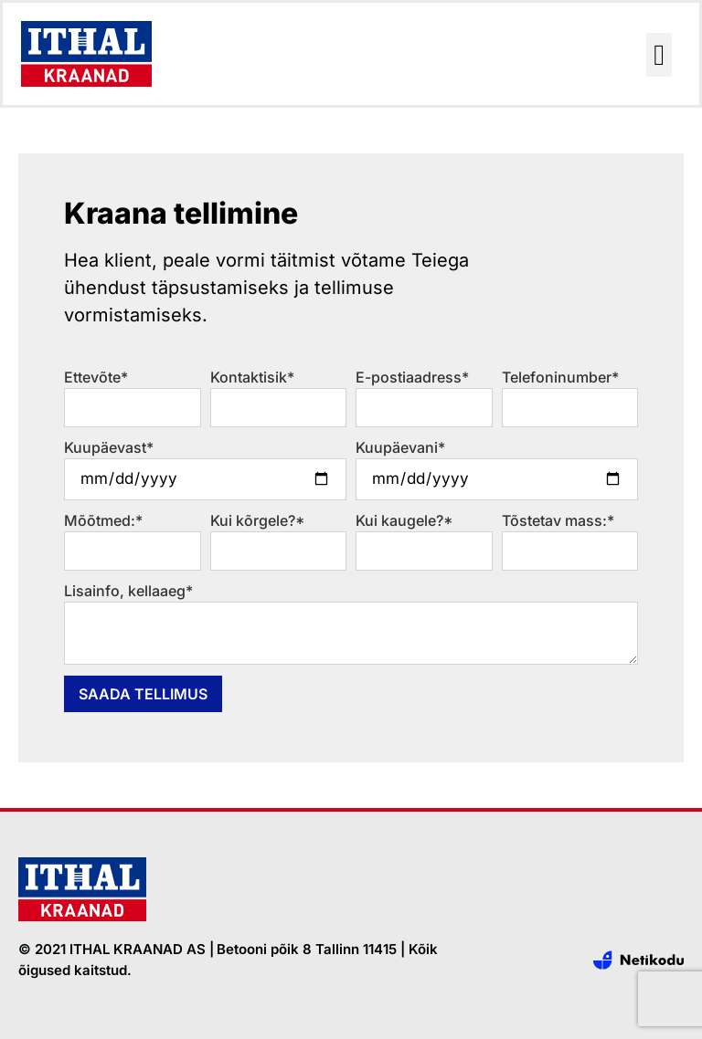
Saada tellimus (143, 694)
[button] (659, 55)
